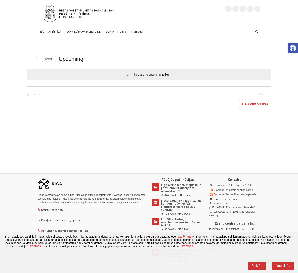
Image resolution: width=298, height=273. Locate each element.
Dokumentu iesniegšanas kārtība (64, 231)
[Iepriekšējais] (29, 59)
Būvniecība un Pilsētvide (84, 31)
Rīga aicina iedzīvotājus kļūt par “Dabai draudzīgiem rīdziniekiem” (181, 188)
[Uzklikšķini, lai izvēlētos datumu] (73, 59)
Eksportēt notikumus (255, 104)
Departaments (116, 31)
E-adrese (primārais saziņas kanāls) (234, 189)
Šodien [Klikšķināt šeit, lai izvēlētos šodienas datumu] (49, 59)
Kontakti (137, 31)
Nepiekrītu (283, 265)
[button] (293, 48)
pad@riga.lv (230, 199)
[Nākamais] (37, 59)
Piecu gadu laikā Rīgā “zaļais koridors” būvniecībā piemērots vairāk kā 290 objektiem (181, 205)
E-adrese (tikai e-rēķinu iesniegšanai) (234, 194)
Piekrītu (257, 265)
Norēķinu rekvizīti (52, 209)
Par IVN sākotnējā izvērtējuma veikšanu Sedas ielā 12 (180, 222)
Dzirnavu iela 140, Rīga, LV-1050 (232, 185)
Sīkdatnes (34, 246)
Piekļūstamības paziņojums (59, 220)
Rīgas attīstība (50, 31)
